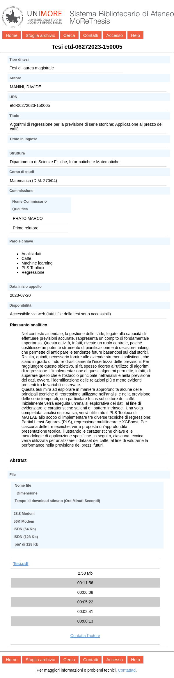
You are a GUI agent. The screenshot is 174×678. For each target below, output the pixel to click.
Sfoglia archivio (40, 35)
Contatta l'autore (85, 635)
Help (135, 35)
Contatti (90, 35)
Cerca (69, 35)
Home (11, 35)
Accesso (114, 35)
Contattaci (127, 670)
